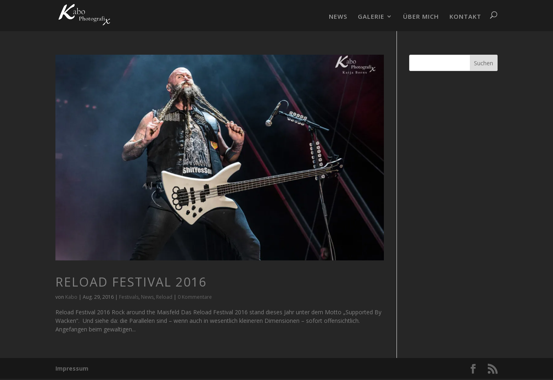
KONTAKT (465, 16)
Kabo (71, 296)
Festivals (129, 296)
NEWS (338, 16)
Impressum (71, 368)
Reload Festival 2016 (131, 281)
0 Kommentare (195, 296)
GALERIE (371, 16)
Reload (164, 296)
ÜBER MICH (421, 16)
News (147, 296)
